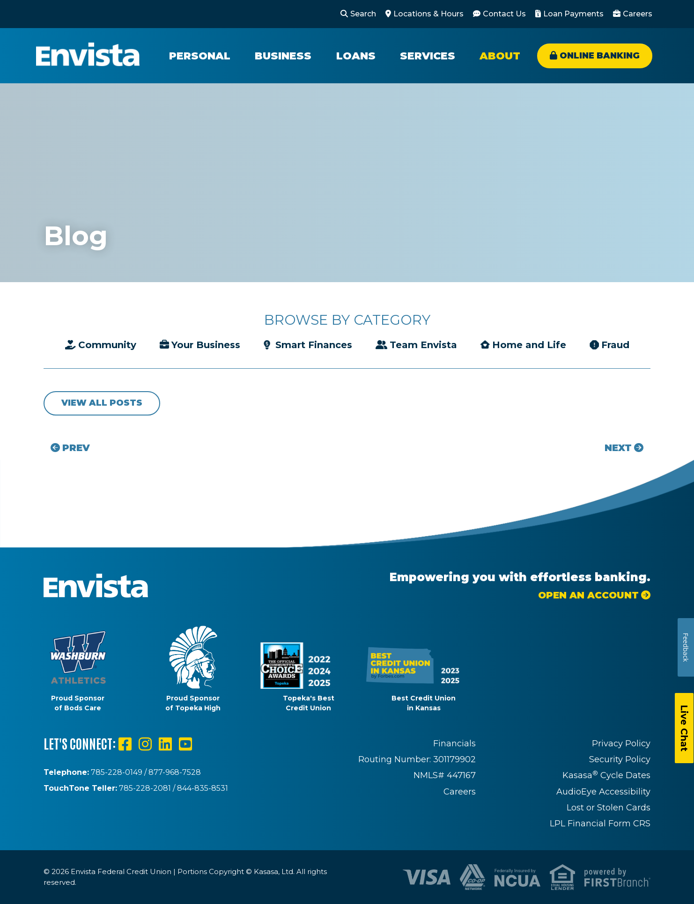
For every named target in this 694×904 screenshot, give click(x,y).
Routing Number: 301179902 (417, 759)
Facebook (125, 743)
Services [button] (427, 56)
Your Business (205, 344)
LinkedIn (165, 743)
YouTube (185, 743)
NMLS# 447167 (444, 775)
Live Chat (684, 728)
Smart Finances (313, 344)
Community (107, 344)
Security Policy (619, 759)
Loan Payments (573, 13)
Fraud (615, 344)
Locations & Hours (428, 13)
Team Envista (423, 344)
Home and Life (529, 344)
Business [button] (283, 56)
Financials (454, 743)
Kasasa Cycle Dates (606, 775)
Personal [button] (199, 56)
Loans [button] (356, 56)
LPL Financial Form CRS (600, 823)
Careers (637, 13)
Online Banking (600, 56)
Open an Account (588, 595)
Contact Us (504, 13)
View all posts (101, 403)
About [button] (500, 56)
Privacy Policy (621, 743)
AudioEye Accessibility (603, 792)
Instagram (145, 743)
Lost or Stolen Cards (608, 807)
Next (618, 447)
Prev (76, 447)
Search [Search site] (363, 13)
